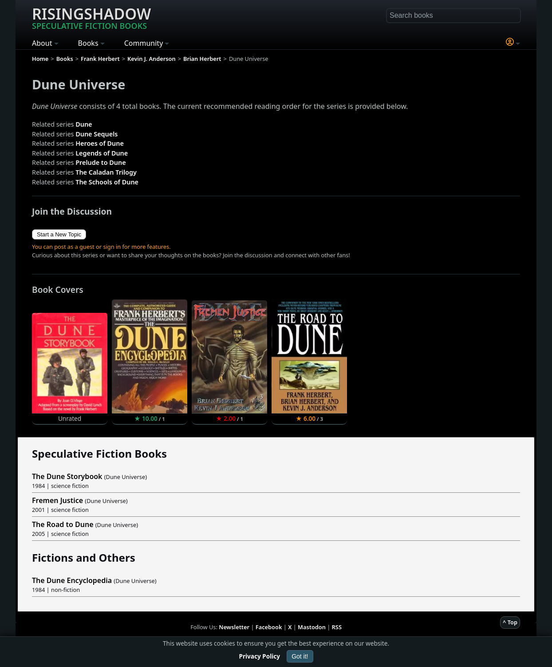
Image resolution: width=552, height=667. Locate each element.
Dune (83, 124)
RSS (337, 627)
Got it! (300, 656)
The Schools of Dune (106, 182)
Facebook (269, 627)
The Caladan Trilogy (106, 172)
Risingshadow (91, 17)
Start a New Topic (59, 234)
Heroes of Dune (99, 143)
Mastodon (312, 627)
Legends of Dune (101, 153)
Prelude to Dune (100, 162)
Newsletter (234, 627)
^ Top (510, 622)
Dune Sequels (96, 134)
